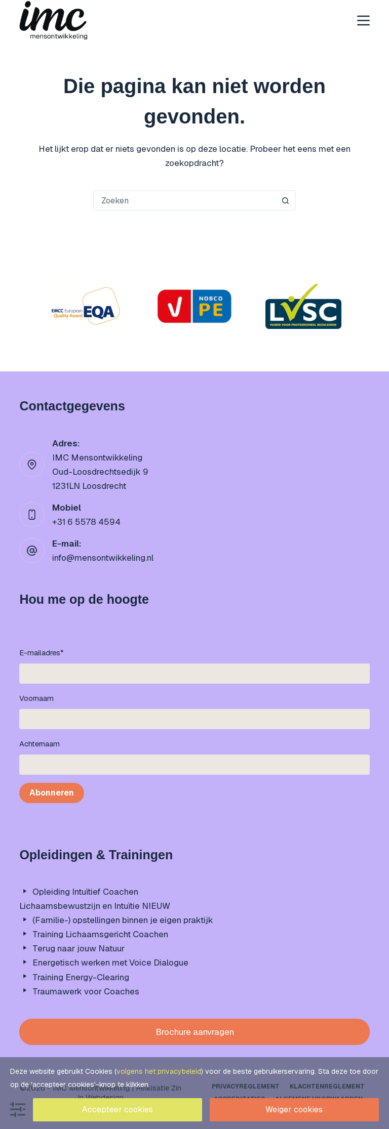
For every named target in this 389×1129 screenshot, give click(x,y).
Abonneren (51, 792)
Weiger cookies (294, 1109)
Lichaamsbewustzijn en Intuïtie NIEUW (94, 905)
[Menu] (363, 20)
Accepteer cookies (117, 1109)
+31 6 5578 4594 (86, 521)
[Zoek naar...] (184, 200)
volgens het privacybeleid (158, 1071)
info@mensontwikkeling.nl (102, 557)
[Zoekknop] (285, 200)
